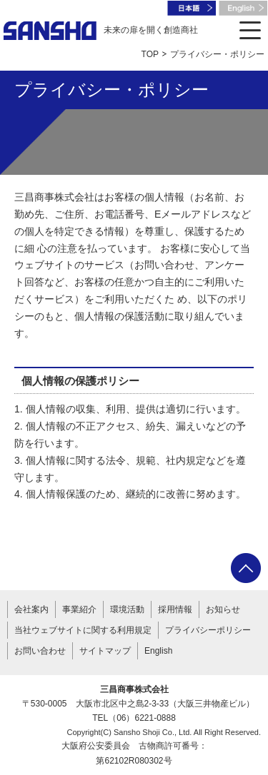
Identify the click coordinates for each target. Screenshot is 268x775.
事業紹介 (79, 609)
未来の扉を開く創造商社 (101, 30)
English (158, 651)
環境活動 (127, 609)
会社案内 (31, 609)
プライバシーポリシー (208, 630)
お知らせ (223, 609)
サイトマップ (105, 651)
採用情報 (175, 609)
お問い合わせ (40, 651)
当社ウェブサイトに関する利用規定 (83, 630)
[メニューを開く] (250, 30)
